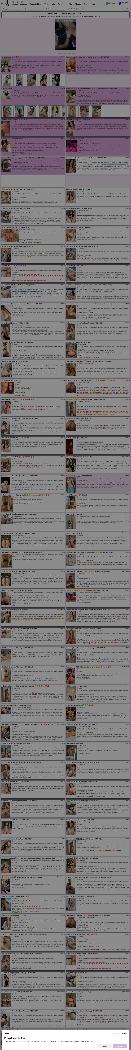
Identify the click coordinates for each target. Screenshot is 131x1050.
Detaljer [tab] (124, 1033)
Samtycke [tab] (116, 1033)
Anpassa (104, 1046)
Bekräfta (119, 1046)
